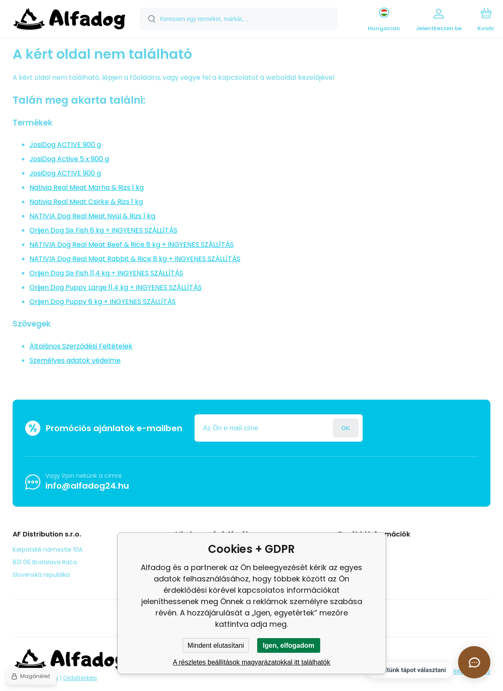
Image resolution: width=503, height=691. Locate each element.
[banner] (69, 20)
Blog (350, 549)
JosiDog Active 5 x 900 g (69, 159)
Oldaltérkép (80, 678)
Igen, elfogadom (288, 645)
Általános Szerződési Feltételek (80, 346)
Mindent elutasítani (215, 645)
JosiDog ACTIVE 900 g (65, 144)
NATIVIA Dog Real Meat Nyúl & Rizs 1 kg (92, 216)
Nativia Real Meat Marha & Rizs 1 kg (86, 187)
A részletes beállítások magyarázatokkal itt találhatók (251, 662)
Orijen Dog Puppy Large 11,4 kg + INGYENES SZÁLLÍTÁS (115, 287)
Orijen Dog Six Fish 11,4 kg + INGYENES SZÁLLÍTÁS (106, 273)
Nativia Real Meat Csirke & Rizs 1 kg (86, 202)
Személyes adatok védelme (75, 360)
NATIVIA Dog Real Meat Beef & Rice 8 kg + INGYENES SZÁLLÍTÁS (131, 244)
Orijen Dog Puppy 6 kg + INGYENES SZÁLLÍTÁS (102, 301)
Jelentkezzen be (345, 428)
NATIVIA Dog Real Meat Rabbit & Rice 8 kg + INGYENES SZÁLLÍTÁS (134, 259)
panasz (354, 561)
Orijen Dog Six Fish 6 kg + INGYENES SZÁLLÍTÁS (103, 230)
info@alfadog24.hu (87, 486)
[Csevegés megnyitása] (474, 662)
